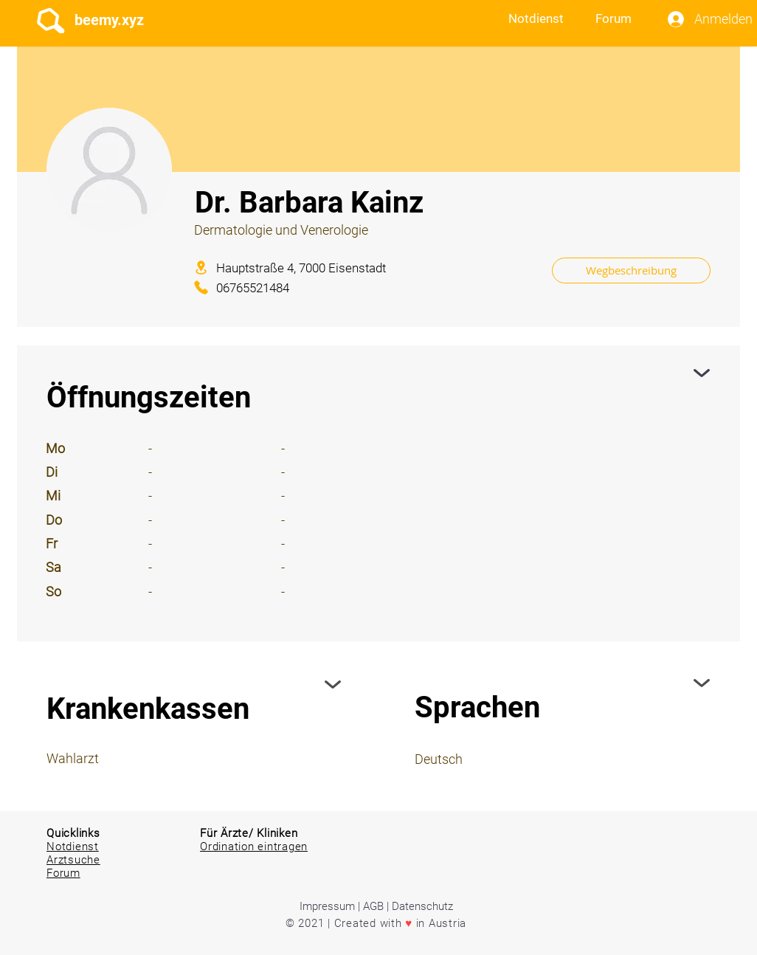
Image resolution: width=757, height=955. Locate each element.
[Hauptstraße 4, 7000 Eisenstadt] (362, 267)
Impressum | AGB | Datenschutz (376, 906)
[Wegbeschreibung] (631, 270)
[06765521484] (272, 287)
